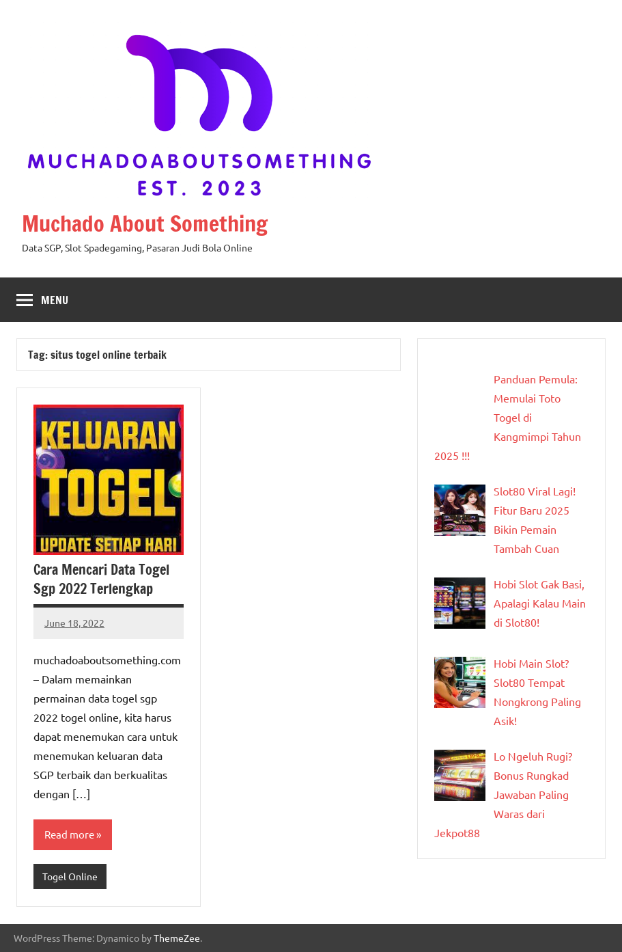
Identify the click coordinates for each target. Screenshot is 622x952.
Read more (69, 834)
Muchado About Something (145, 223)
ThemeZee (177, 937)
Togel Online (70, 876)
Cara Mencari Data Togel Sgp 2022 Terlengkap (101, 579)
